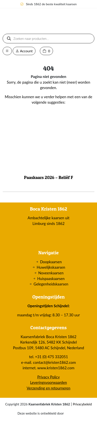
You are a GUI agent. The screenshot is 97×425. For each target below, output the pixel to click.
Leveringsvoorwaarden (48, 382)
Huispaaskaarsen (51, 278)
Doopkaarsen (51, 262)
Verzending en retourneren (48, 388)
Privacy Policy (48, 377)
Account (24, 51)
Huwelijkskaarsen (51, 267)
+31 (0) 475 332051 (51, 356)
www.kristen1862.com (55, 368)
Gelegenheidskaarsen (51, 284)
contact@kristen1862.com (54, 362)
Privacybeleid (82, 404)
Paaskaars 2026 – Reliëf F (48, 177)
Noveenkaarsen (51, 273)
